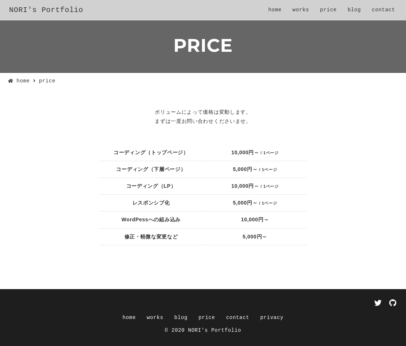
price (328, 10)
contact (383, 10)
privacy (271, 317)
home (274, 10)
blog (354, 10)
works (301, 10)
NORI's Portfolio (46, 10)
